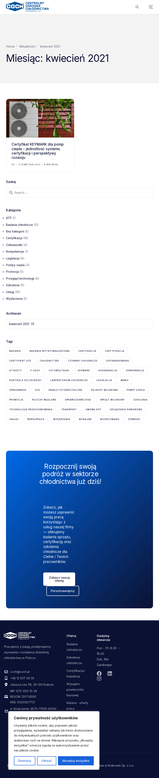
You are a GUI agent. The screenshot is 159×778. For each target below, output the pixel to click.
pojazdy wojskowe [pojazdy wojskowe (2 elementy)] (104, 390)
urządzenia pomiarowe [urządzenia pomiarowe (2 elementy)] (126, 409)
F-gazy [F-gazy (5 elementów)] (35, 370)
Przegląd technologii (20, 278)
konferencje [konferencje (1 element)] (135, 370)
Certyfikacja (14, 238)
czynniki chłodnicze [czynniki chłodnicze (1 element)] (83, 360)
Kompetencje (15, 251)
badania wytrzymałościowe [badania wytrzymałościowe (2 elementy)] (50, 351)
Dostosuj (24, 760)
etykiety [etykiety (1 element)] (15, 370)
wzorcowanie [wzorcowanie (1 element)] (109, 419)
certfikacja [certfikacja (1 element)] (87, 351)
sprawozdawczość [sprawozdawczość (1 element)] (78, 399)
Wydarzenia (14, 298)
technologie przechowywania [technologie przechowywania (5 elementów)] (31, 409)
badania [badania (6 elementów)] (15, 351)
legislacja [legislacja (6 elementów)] (104, 380)
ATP (9, 218)
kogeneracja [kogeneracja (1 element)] (108, 370)
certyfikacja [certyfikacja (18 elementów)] (114, 351)
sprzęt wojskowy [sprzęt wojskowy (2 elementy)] (112, 399)
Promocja (12, 271)
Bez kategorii (15, 231)
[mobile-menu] (148, 7)
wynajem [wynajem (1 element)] (85, 419)
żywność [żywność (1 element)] (134, 419)
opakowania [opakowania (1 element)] (17, 390)
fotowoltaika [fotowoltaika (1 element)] (59, 370)
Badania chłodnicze (19, 224)
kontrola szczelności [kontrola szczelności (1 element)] (25, 380)
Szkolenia (12, 285)
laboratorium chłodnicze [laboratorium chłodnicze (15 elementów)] (69, 380)
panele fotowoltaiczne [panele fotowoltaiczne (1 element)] (65, 390)
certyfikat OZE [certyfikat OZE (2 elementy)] (20, 360)
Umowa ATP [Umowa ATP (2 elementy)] (93, 409)
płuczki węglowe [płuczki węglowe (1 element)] (44, 399)
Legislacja (12, 258)
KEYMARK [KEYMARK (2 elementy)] (84, 370)
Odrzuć (46, 760)
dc (13, 164)
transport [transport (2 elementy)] (69, 409)
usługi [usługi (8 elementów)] (14, 419)
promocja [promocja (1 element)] (16, 399)
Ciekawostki (14, 245)
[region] (53, 740)
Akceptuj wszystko (75, 760)
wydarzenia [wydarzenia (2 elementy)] (61, 419)
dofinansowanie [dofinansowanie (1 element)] (117, 360)
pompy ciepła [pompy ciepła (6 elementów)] (136, 390)
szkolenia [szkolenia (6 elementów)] (141, 399)
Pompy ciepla (15, 265)
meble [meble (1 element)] (125, 380)
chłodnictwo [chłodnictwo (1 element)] (49, 360)
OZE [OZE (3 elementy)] (37, 390)
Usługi (10, 292)
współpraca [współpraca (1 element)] (36, 419)
